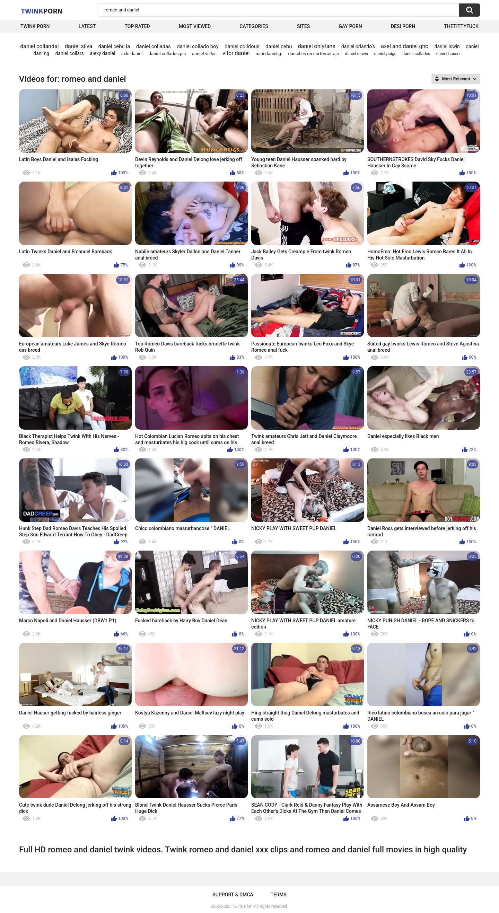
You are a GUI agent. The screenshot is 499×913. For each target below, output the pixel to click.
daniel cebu (278, 46)
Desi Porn (403, 26)
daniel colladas (153, 46)
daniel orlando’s (358, 46)
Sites (303, 26)
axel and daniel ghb (404, 46)
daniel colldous (242, 46)
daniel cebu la (114, 46)
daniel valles (204, 53)
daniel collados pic (167, 53)
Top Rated (137, 26)
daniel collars (69, 53)
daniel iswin (447, 46)
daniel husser (448, 53)
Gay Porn (350, 26)
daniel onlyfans (316, 46)
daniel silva (78, 46)
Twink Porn (35, 26)
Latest (87, 26)
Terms (279, 894)
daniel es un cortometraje (313, 53)
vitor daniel (236, 53)
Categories (253, 26)
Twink (41, 11)
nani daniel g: (269, 53)
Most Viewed (195, 26)
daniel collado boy (197, 46)
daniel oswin (356, 53)
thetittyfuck (461, 26)
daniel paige (385, 53)
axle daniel (132, 53)
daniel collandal (39, 46)
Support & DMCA (232, 894)
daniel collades (416, 53)
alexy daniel (102, 53)
